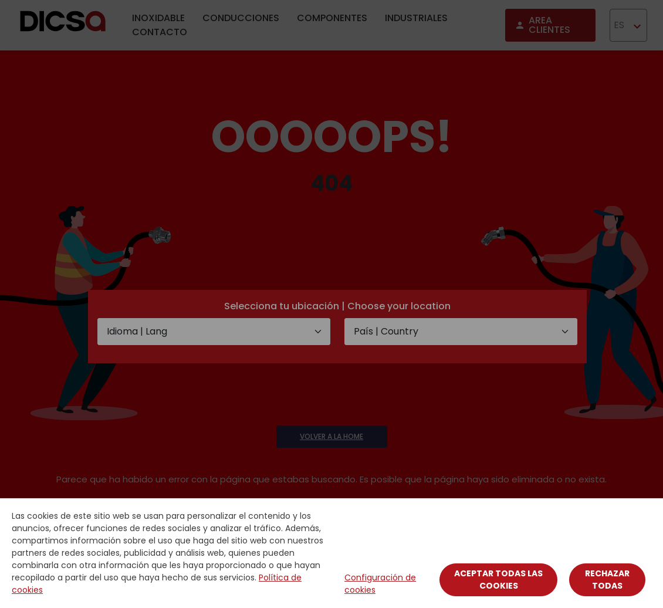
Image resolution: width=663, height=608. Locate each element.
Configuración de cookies (380, 584)
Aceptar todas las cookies (498, 580)
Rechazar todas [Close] (607, 580)
